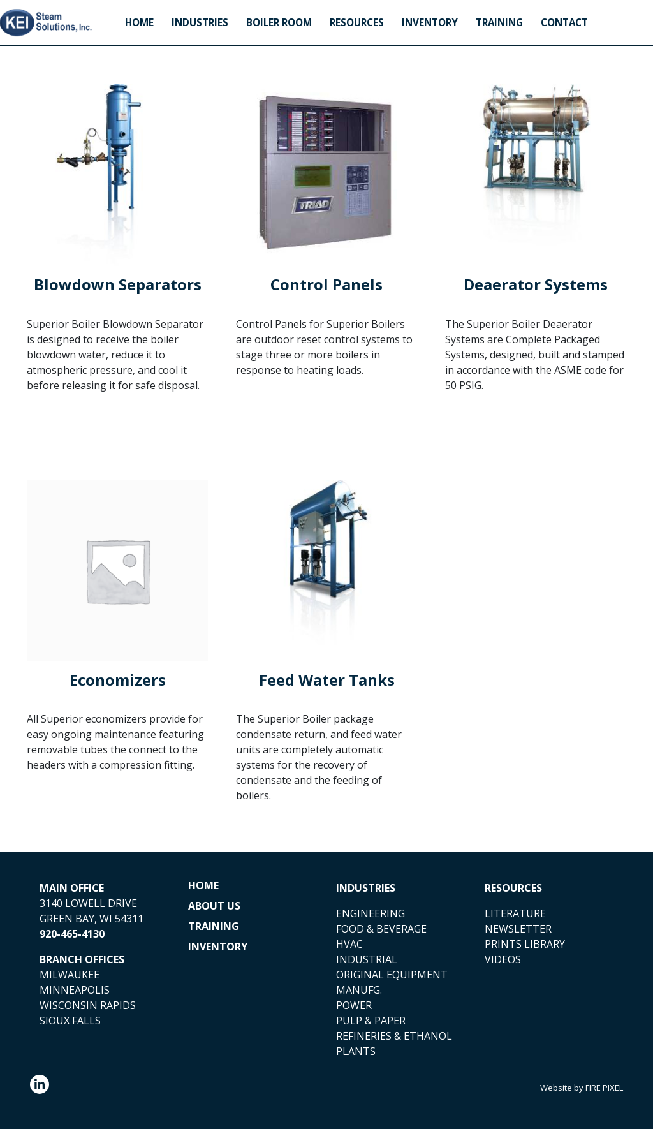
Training (499, 22)
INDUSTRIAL (366, 959)
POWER (354, 1005)
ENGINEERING (370, 913)
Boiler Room (279, 22)
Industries (200, 22)
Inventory (430, 22)
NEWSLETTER (518, 929)
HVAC (349, 944)
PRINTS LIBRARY (525, 944)
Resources (357, 22)
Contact (564, 22)
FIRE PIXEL (604, 1087)
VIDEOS (503, 959)
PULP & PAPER (371, 1021)
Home (139, 22)
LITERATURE (515, 913)
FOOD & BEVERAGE (381, 929)
